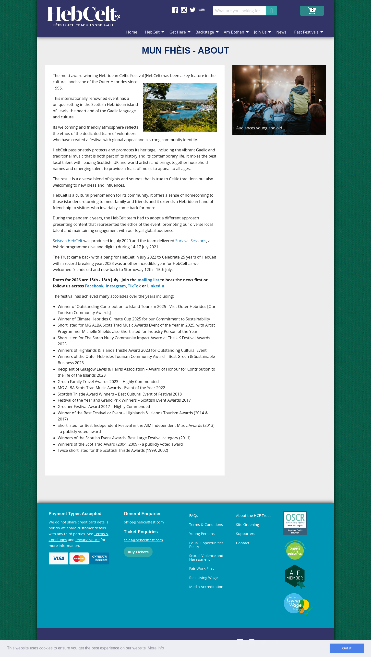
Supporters (245, 533)
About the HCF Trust (253, 515)
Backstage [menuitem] (205, 32)
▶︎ (322, 99)
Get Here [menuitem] (177, 32)
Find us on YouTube (201, 10)
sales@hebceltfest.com (143, 539)
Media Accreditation (206, 586)
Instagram (116, 286)
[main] (138, 274)
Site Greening (247, 524)
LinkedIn (155, 286)
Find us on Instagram (184, 10)
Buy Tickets (138, 551)
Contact (242, 542)
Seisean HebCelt (68, 240)
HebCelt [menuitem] (152, 32)
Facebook (94, 286)
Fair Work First (201, 568)
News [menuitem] (281, 32)
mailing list (148, 280)
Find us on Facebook (175, 10)
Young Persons (202, 533)
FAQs (193, 515)
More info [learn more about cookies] (156, 648)
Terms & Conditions (206, 524)
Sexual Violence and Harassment (206, 557)
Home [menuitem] (131, 32)
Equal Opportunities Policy (206, 544)
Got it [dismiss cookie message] (346, 648)
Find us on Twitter (193, 10)
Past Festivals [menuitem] (306, 32)
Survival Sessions (190, 240)
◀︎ (239, 99)
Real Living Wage (203, 577)
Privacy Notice (87, 539)
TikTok (134, 286)
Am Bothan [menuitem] (234, 32)
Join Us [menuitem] (260, 32)
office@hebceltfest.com (144, 522)
